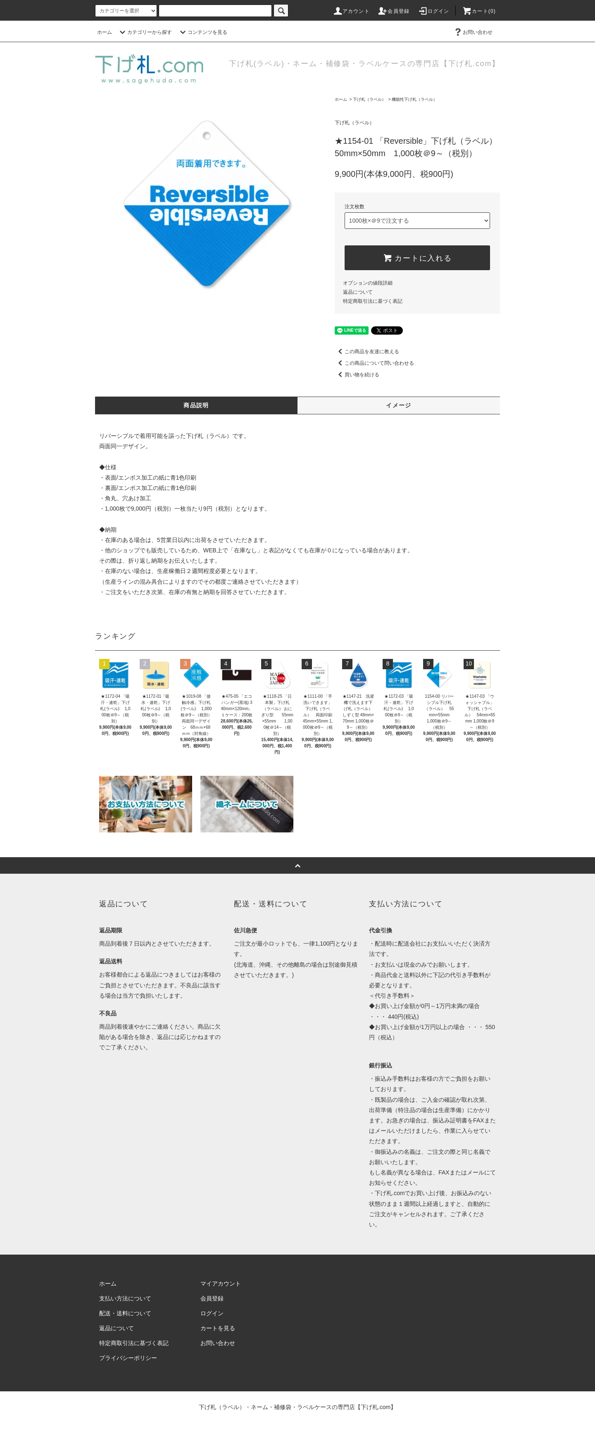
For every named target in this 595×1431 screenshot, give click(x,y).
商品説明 (196, 405)
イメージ (399, 405)
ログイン (434, 11)
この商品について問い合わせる (374, 363)
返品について (358, 292)
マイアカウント (220, 1283)
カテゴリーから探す (144, 32)
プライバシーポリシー (128, 1358)
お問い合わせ (473, 32)
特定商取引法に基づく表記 (372, 301)
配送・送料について (125, 1313)
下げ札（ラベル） (369, 99)
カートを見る (217, 1328)
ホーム (104, 32)
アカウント (351, 11)
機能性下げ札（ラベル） (414, 99)
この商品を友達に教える (367, 351)
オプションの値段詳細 (368, 283)
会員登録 (393, 11)
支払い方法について (125, 1298)
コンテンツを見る (202, 32)
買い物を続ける (357, 375)
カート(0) (479, 11)
